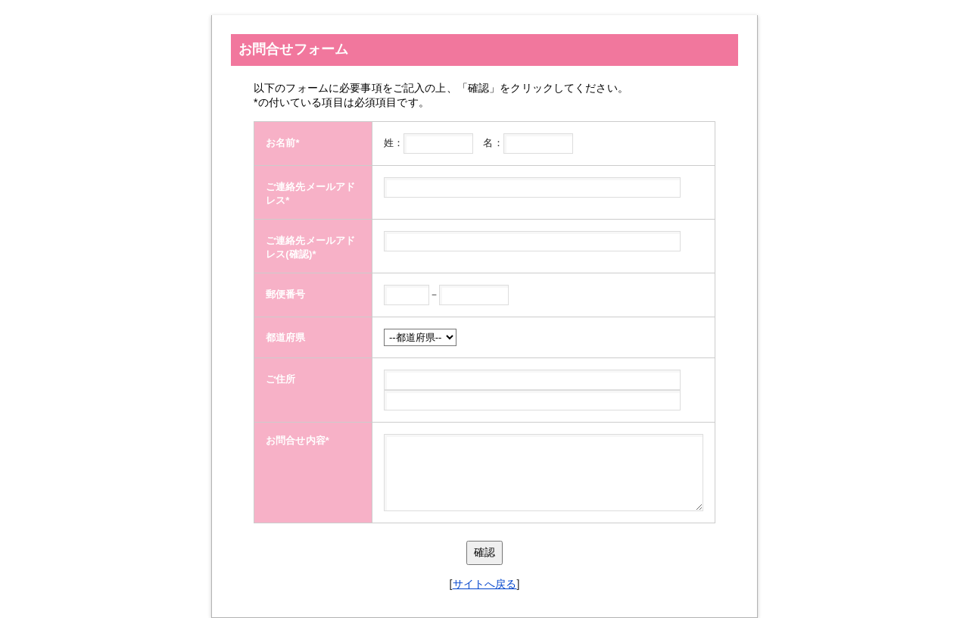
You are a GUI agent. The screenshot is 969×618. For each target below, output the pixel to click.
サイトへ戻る (485, 584)
